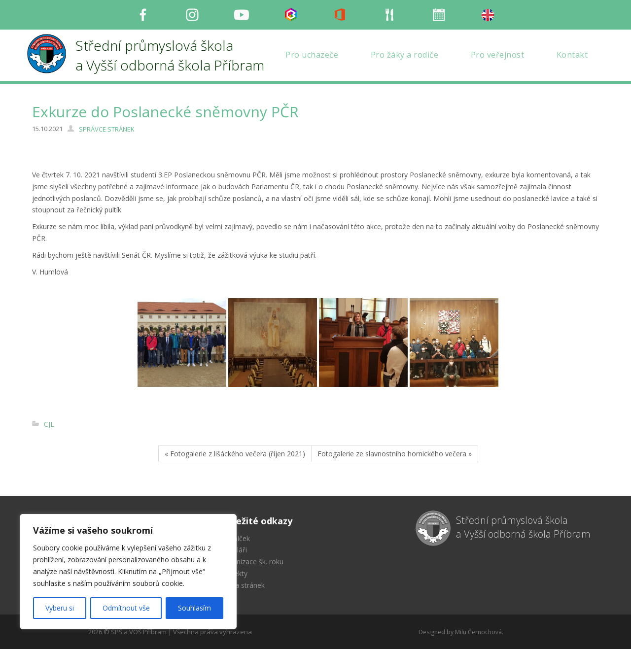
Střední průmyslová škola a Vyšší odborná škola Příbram (523, 527)
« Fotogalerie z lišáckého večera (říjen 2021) (235, 453)
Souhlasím (194, 608)
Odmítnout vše (126, 608)
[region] (128, 571)
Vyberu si (59, 608)
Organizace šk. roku (252, 561)
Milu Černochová (478, 632)
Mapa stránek (243, 585)
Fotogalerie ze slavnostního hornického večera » (394, 453)
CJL (49, 424)
